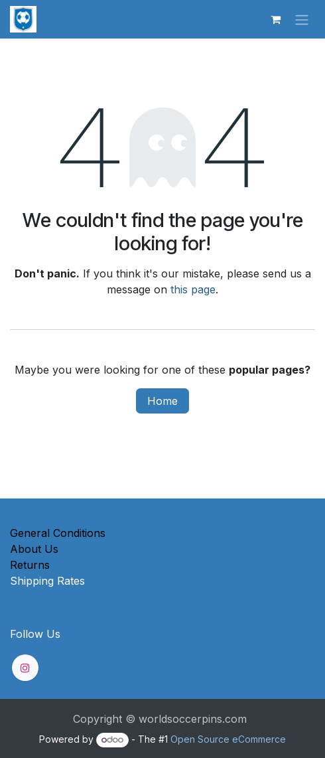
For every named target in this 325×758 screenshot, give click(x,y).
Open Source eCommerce (228, 739)
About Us (34, 549)
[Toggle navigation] (302, 19)
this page (193, 289)
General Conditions (57, 533)
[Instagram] (25, 667)
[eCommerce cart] (275, 19)
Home (162, 401)
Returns (30, 564)
